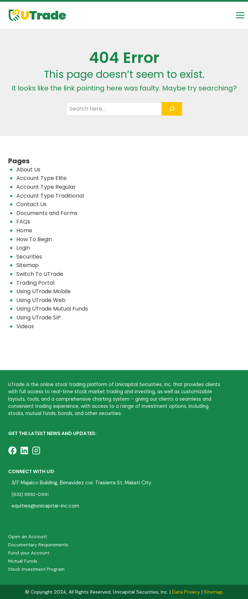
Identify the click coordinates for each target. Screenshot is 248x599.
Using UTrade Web (41, 300)
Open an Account (27, 536)
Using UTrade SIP (38, 317)
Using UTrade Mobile (43, 291)
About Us (28, 169)
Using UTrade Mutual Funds (52, 309)
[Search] (172, 109)
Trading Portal (35, 283)
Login (23, 248)
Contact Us (31, 204)
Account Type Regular (46, 187)
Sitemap (27, 265)
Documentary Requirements (38, 545)
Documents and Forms (46, 213)
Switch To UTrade (39, 274)
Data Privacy (186, 592)
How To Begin (34, 239)
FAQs (23, 222)
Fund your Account (28, 553)
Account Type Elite (41, 178)
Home (24, 230)
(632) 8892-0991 (30, 494)
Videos (25, 326)
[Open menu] (240, 15)
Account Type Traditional (50, 196)
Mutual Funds (22, 561)
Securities (29, 257)
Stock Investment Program (36, 569)
